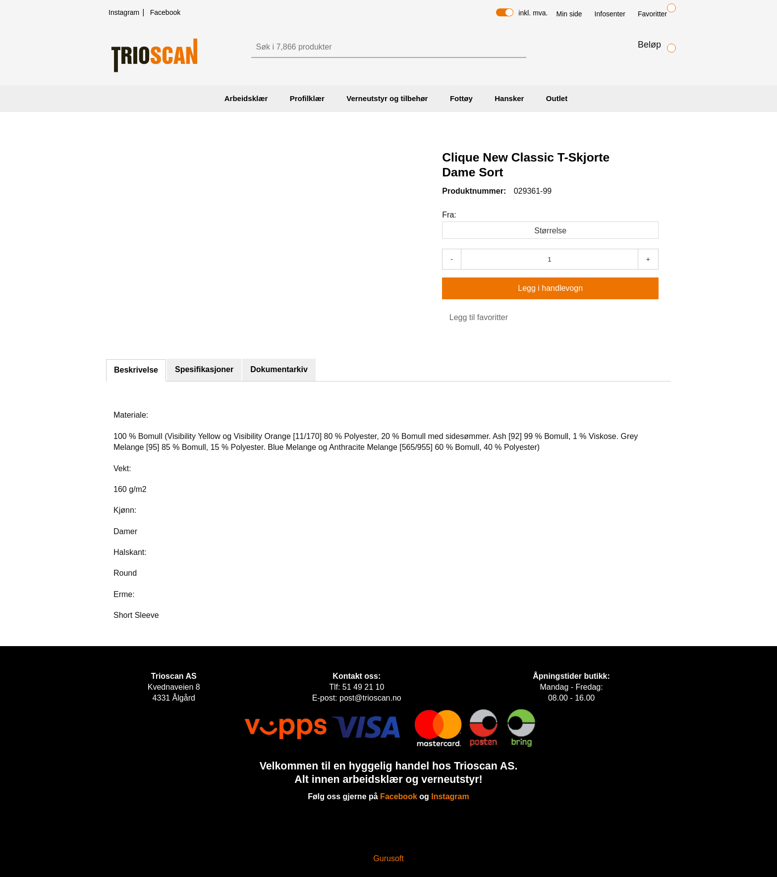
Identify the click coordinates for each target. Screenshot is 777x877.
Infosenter (610, 14)
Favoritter (652, 14)
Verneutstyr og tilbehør (387, 98)
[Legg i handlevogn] (550, 288)
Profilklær (307, 98)
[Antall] (549, 259)
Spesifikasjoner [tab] (204, 369)
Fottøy (461, 98)
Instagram (125, 12)
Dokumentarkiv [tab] (279, 369)
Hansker (509, 98)
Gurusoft (388, 858)
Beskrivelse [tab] (136, 370)
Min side (569, 14)
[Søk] (379, 47)
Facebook (165, 12)
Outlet (556, 98)
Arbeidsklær (246, 98)
